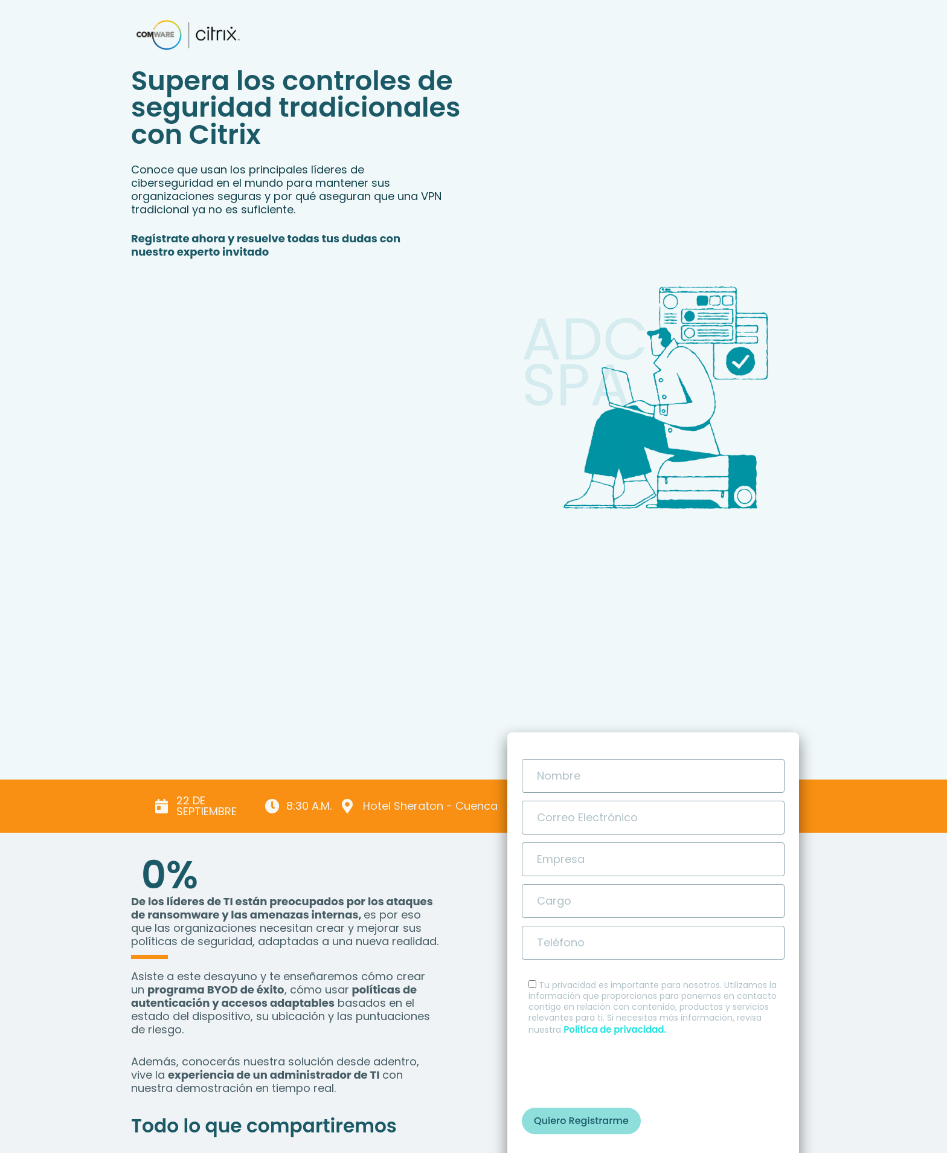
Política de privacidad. (614, 1029)
